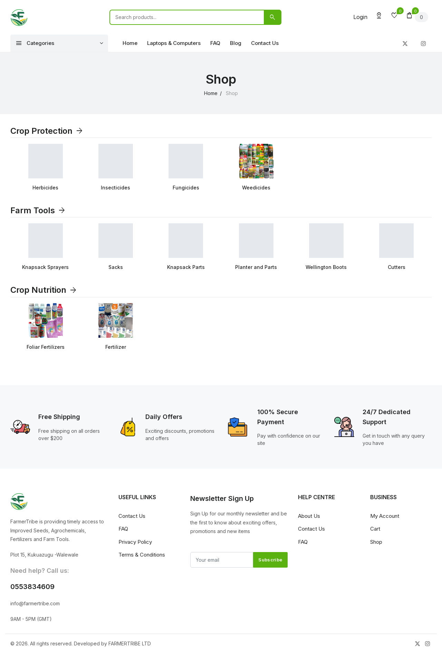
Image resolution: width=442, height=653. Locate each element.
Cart (375, 528)
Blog (235, 43)
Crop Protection (47, 131)
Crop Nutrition (43, 290)
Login (360, 16)
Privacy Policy (135, 542)
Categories (35, 43)
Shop (376, 542)
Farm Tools (38, 210)
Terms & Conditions (141, 554)
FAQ (215, 43)
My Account (384, 516)
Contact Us (265, 43)
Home (130, 43)
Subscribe (270, 559)
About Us (309, 516)
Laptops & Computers (174, 43)
